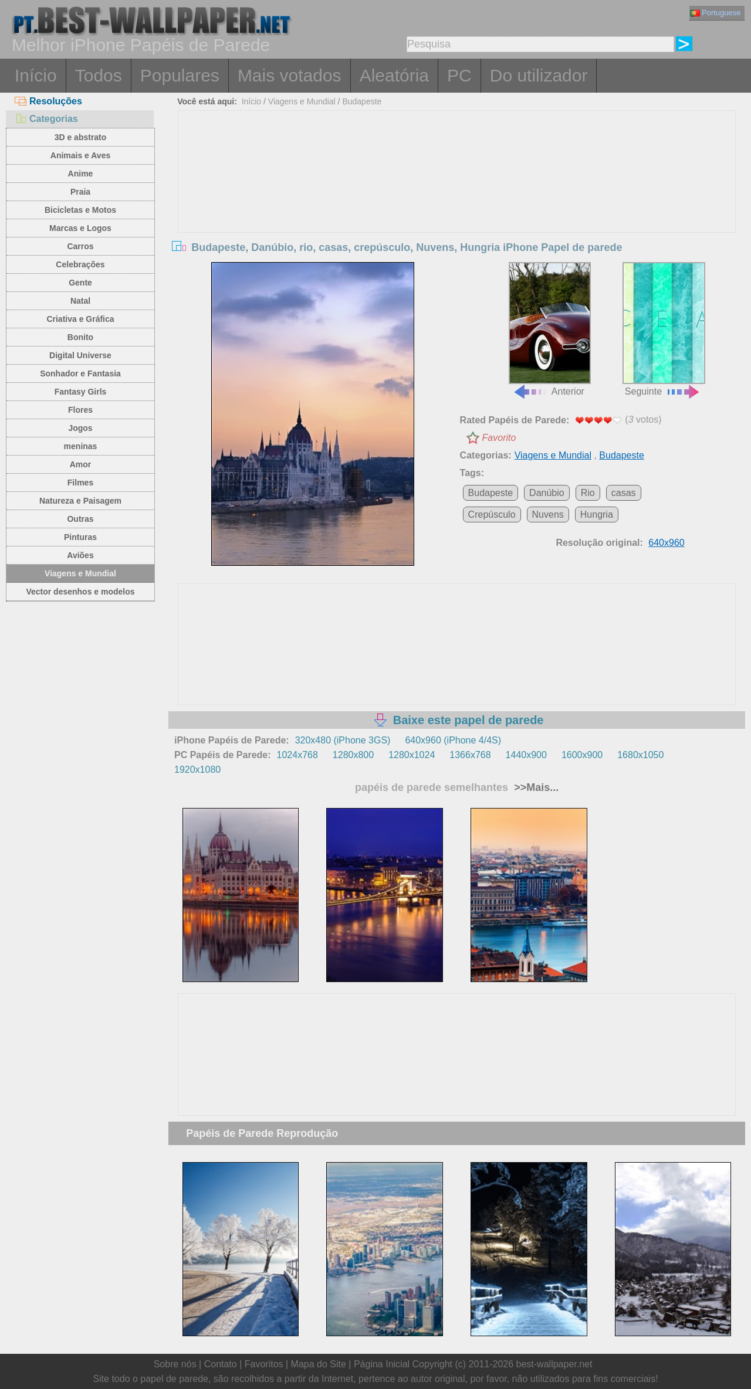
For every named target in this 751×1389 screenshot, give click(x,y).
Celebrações (80, 264)
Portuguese (716, 12)
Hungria (596, 514)
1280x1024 (411, 755)
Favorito (499, 438)
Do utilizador (539, 75)
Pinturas (80, 537)
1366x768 (469, 755)
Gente (80, 282)
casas (623, 493)
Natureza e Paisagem (80, 500)
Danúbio (546, 493)
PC (459, 75)
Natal (80, 300)
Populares (179, 75)
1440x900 (526, 755)
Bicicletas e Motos (80, 210)
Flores (80, 410)
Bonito (80, 337)
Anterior (550, 329)
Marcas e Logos (80, 228)
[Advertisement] (457, 199)
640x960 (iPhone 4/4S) (453, 740)
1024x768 (297, 755)
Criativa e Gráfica (80, 319)
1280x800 (353, 755)
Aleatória (394, 75)
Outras (80, 519)
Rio (588, 493)
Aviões (80, 555)
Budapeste (361, 101)
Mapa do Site (318, 1364)
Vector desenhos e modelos (80, 591)
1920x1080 (197, 770)
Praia (80, 191)
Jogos (80, 428)
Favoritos (264, 1364)
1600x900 (582, 755)
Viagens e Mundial (80, 573)
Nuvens (548, 514)
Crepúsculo (492, 514)
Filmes (80, 482)
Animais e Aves (80, 155)
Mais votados (289, 75)
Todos (98, 75)
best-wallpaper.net (554, 1364)
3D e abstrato (81, 137)
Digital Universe (80, 355)
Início (36, 75)
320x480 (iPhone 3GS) (343, 740)
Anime (80, 173)
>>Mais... (535, 787)
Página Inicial (382, 1364)
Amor (81, 464)
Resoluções (48, 101)
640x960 (666, 543)
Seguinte (664, 329)
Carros (80, 246)
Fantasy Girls (81, 391)
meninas (80, 446)
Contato (220, 1364)
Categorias (46, 119)
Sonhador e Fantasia (80, 373)
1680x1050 (640, 755)
